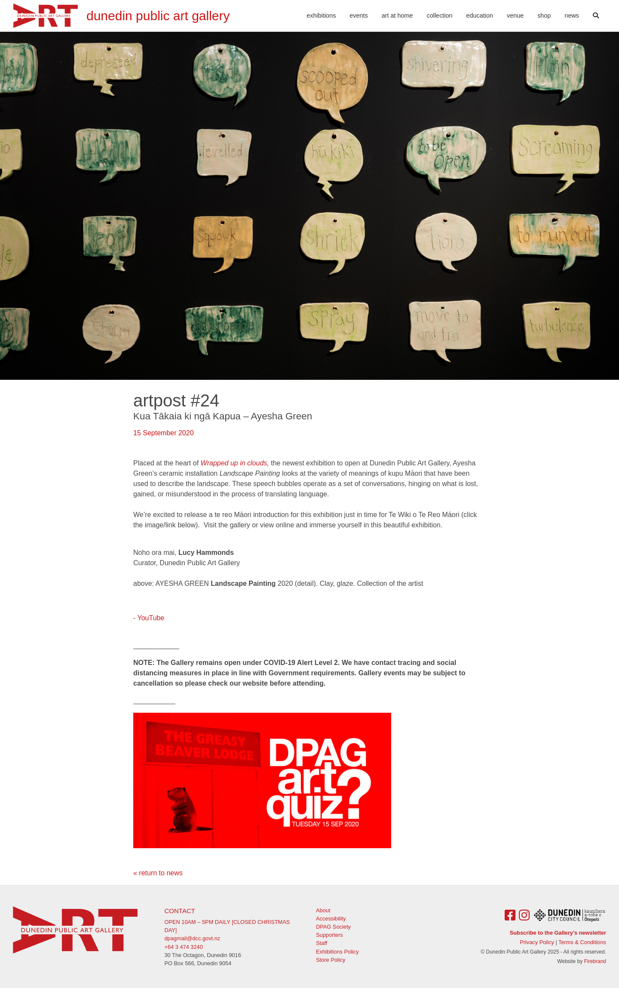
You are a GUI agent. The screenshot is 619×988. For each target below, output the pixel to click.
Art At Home (397, 15)
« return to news (158, 873)
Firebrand (595, 961)
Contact (180, 910)
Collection (440, 15)
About (323, 910)
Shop (544, 15)
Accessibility (331, 918)
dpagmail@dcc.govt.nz (193, 938)
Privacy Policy (537, 942)
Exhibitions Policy (337, 951)
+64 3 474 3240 (184, 947)
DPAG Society (333, 926)
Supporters (329, 935)
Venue (515, 15)
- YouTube (148, 618)
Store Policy (330, 960)
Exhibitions (321, 15)
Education (479, 15)
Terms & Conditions (582, 942)
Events (358, 15)
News (571, 15)
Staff (321, 943)
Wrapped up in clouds (234, 463)
